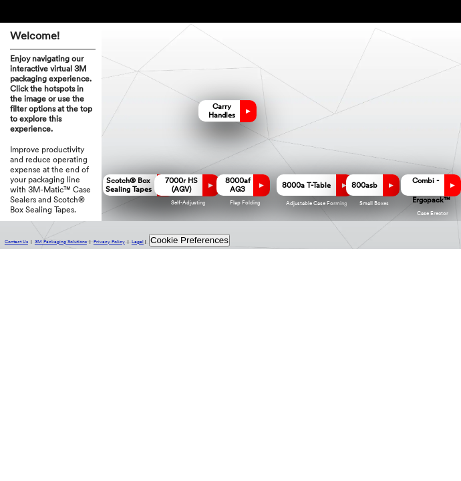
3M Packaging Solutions (61, 242)
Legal (138, 242)
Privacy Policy (109, 242)
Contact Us (16, 242)
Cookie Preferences (189, 240)
